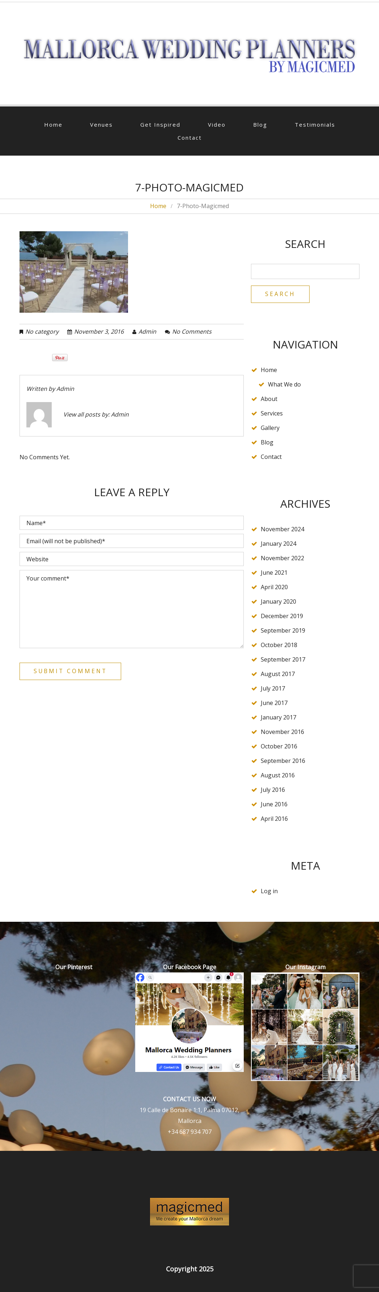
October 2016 (279, 747)
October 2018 (279, 645)
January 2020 (278, 602)
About (269, 399)
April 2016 (274, 819)
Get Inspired (160, 124)
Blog (260, 124)
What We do (284, 385)
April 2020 (274, 587)
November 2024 (282, 529)
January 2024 (278, 544)
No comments (192, 331)
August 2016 (278, 776)
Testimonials (315, 124)
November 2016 (282, 732)
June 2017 (274, 703)
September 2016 (283, 761)
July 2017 (273, 689)
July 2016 (273, 790)
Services (272, 414)
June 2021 (274, 573)
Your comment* (132, 609)
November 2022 (282, 558)
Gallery (270, 428)
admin (147, 331)
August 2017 (278, 674)
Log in (269, 891)
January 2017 (278, 718)
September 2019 (283, 631)
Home (53, 124)
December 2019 (282, 616)
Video (217, 124)
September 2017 (283, 660)
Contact (190, 137)
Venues (101, 124)
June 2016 (274, 804)
